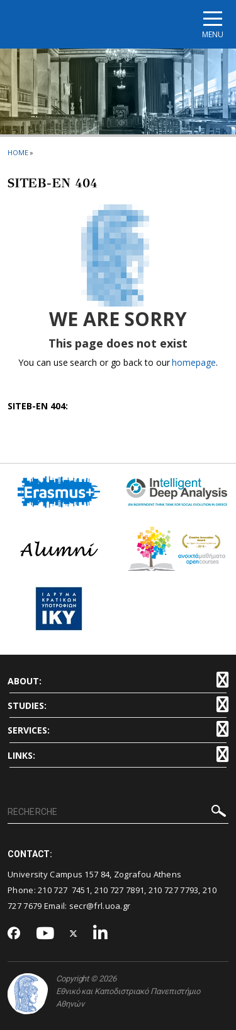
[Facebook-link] (14, 934)
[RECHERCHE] (118, 812)
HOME (18, 152)
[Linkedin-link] (100, 933)
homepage (193, 362)
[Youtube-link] (45, 933)
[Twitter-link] (73, 934)
